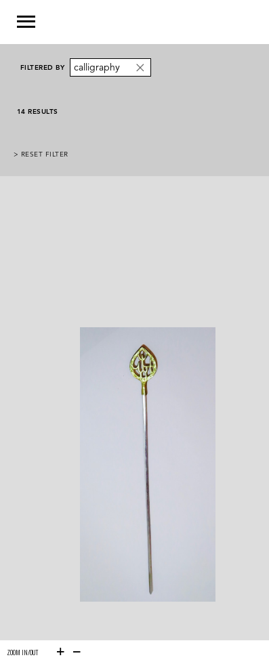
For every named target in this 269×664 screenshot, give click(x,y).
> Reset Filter (41, 154)
